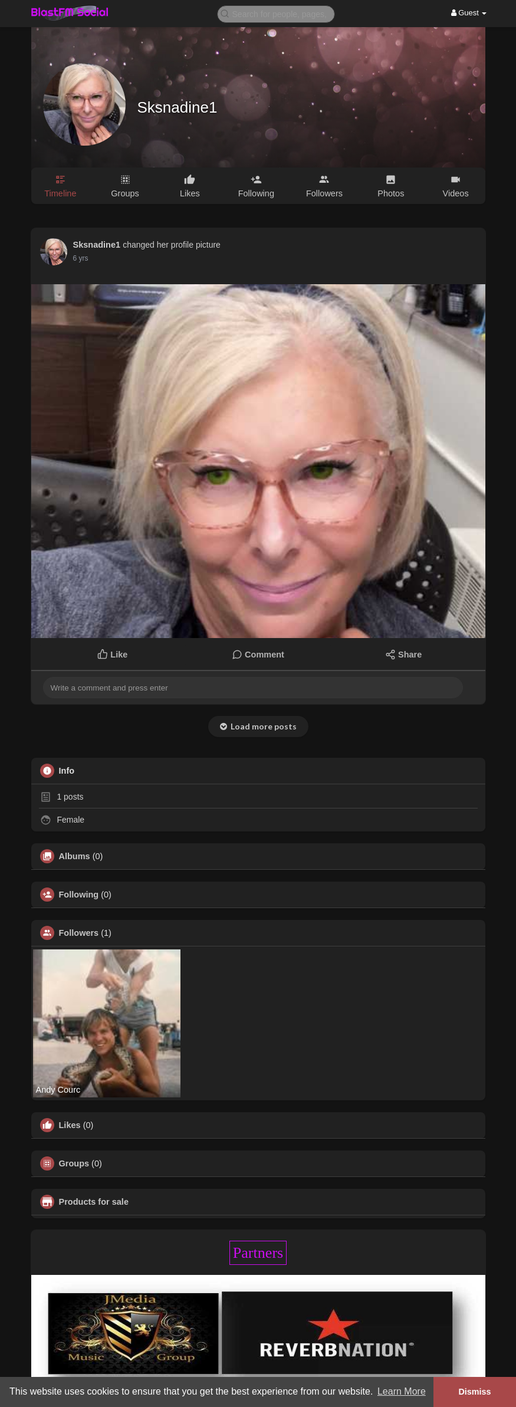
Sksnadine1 (177, 107)
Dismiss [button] (474, 1391)
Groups (74, 1163)
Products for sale (94, 1202)
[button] (276, 13)
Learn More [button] (401, 1391)
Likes (70, 1125)
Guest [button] (469, 12)
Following (79, 894)
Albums (74, 856)
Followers (79, 933)
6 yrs (80, 258)
